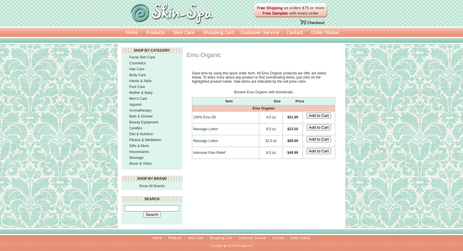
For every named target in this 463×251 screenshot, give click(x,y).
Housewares (139, 152)
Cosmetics (137, 63)
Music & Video (140, 164)
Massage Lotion (205, 129)
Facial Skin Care (142, 57)
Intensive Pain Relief (209, 153)
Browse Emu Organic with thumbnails (263, 92)
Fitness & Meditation (145, 140)
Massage (136, 158)
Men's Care (138, 99)
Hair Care (136, 69)
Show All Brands (152, 186)
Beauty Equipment (143, 122)
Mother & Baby (141, 93)
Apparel (135, 104)
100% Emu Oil (204, 117)
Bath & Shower (141, 116)
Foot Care (137, 87)
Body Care (137, 75)
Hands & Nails (140, 81)
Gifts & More (139, 146)
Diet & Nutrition (141, 134)
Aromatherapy (140, 110)
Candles (135, 128)
